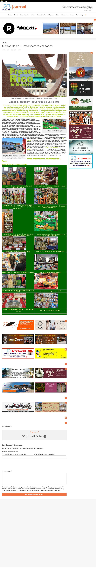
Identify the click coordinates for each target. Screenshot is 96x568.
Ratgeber (51, 15)
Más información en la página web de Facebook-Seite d (46, 154)
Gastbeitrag (79, 15)
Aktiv (57, 15)
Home (10, 15)
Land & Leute (41, 15)
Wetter (33, 15)
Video (72, 15)
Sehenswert (64, 15)
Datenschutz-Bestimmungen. (51, 492)
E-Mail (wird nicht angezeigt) (44, 454)
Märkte (4, 42)
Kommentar (7, 471)
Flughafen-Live (24, 15)
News (16, 15)
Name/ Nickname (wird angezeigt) (14, 454)
